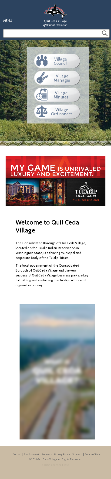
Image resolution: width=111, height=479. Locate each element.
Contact (17, 454)
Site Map (77, 454)
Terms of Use (92, 454)
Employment (31, 454)
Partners (46, 454)
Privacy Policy (62, 454)
